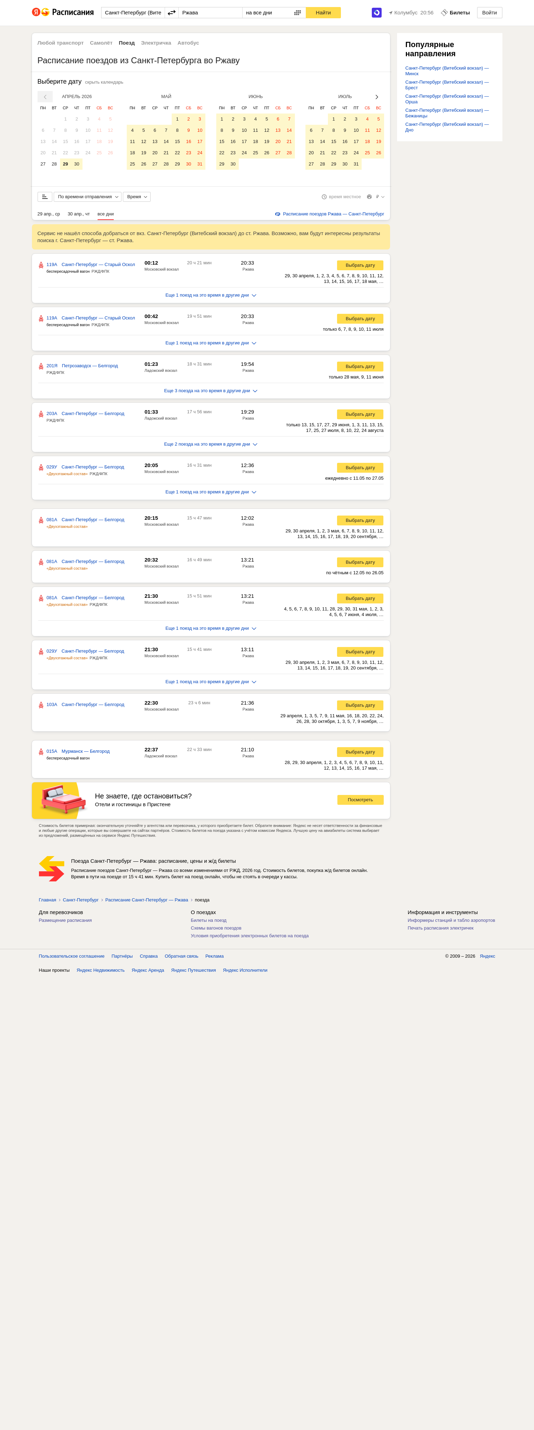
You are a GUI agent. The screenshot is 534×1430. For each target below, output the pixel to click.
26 (110, 152)
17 (87, 141)
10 (87, 130)
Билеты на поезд (209, 920)
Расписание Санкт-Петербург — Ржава (146, 899)
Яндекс (487, 956)
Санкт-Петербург (81, 899)
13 (42, 141)
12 (110, 130)
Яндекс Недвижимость (101, 970)
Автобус (188, 43)
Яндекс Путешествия (193, 970)
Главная (47, 899)
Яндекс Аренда (148, 970)
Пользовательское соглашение (72, 956)
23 (76, 152)
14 (54, 141)
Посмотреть (360, 799)
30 (76, 164)
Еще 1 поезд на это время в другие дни (210, 295)
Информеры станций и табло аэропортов (451, 920)
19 (110, 141)
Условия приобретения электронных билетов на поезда (250, 935)
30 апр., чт (79, 213)
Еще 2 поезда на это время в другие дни (211, 444)
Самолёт (101, 43)
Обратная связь (181, 956)
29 (65, 164)
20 (42, 152)
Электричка (156, 43)
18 (99, 141)
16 (76, 141)
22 (65, 152)
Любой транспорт (61, 43)
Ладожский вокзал (161, 370)
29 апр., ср (49, 213)
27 (42, 164)
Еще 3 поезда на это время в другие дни (211, 390)
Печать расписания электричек (440, 928)
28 (54, 164)
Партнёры (122, 956)
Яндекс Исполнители (245, 970)
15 (65, 141)
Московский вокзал (162, 269)
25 (99, 152)
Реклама (214, 956)
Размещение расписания (65, 920)
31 (199, 164)
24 (87, 152)
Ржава (248, 269)
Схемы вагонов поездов (216, 928)
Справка (149, 956)
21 (54, 152)
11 (99, 130)
